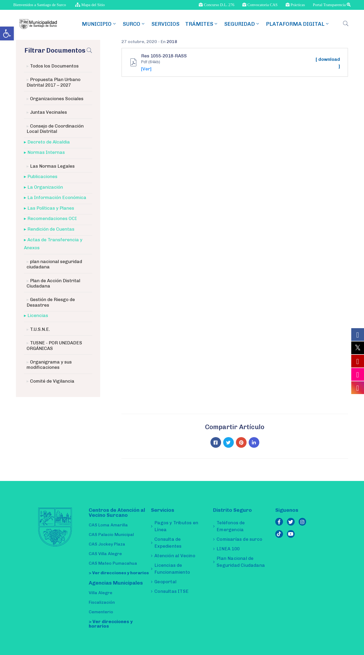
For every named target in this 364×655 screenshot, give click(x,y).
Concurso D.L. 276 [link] (216, 5)
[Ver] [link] (146, 68)
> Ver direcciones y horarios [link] (119, 572)
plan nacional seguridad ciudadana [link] (54, 264)
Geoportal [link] (165, 581)
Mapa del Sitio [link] (90, 5)
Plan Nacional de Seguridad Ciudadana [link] (241, 562)
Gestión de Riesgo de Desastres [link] (51, 302)
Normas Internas (46, 152)
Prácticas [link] (295, 5)
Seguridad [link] (242, 24)
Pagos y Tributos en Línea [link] (176, 526)
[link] (7, 33)
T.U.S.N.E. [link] (40, 329)
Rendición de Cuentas (50, 229)
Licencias (37, 315)
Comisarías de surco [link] (239, 539)
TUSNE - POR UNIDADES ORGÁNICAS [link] (54, 345)
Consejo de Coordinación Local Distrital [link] (55, 128)
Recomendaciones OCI (52, 218)
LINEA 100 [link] (228, 548)
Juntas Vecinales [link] (48, 112)
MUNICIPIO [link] (99, 24)
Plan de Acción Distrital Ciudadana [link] (53, 283)
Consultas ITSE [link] (171, 591)
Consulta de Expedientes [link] (167, 542)
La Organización (45, 187)
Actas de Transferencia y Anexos (53, 244)
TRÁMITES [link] (201, 24)
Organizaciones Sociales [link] (56, 98)
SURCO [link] (134, 24)
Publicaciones (42, 176)
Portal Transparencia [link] (332, 5)
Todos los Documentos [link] (54, 66)
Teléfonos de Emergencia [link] (231, 526)
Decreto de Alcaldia (48, 142)
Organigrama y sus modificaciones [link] (49, 364)
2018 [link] (172, 41)
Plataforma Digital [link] (298, 24)
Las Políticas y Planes (50, 208)
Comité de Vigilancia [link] (52, 381)
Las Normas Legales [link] (52, 166)
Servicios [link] (165, 24)
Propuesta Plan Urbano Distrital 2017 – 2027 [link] (54, 82)
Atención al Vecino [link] (174, 555)
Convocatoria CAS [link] (260, 5)
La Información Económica (56, 197)
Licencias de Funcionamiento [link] (172, 569)
